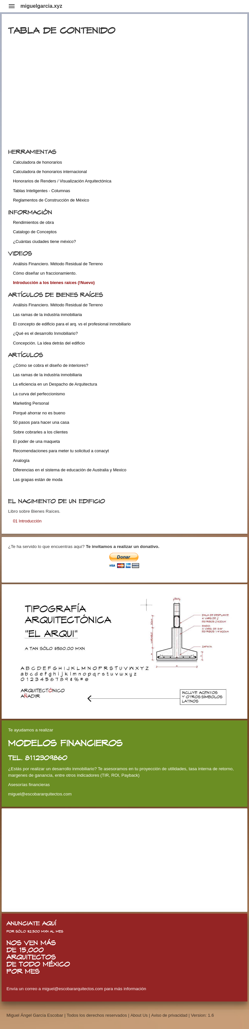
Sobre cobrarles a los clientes (40, 432)
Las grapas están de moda (38, 479)
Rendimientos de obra (33, 222)
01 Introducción (27, 521)
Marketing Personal (31, 403)
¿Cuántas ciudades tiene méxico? (44, 241)
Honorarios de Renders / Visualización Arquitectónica (62, 181)
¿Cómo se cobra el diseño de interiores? (50, 365)
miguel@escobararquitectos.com (72, 988)
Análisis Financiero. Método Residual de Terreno (58, 263)
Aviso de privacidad (169, 1015)
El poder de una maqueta (36, 441)
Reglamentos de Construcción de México (51, 200)
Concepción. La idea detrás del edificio (49, 343)
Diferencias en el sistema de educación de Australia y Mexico (69, 469)
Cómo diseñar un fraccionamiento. (45, 273)
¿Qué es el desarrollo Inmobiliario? (45, 333)
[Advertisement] (124, 860)
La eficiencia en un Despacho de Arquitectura (55, 384)
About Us (139, 1015)
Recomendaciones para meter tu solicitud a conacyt (61, 450)
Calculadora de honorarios (37, 162)
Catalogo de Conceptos (35, 231)
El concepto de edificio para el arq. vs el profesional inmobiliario (72, 324)
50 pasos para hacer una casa (41, 422)
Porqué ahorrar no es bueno (39, 413)
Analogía (21, 460)
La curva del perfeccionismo (39, 393)
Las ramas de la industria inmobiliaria (47, 314)
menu (12, 6)
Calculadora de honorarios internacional (50, 171)
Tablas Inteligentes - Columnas (41, 190)
